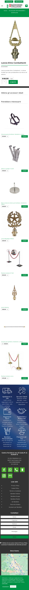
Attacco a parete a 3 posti (7, 168)
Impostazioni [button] (5, 586)
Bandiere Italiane (15, 493)
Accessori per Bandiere (15, 507)
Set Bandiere (15, 501)
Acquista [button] (25, 136)
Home (5, 10)
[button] (2, 6)
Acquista (13, 82)
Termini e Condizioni (15, 491)
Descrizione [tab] (4, 66)
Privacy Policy (15, 485)
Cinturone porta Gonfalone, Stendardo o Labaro (12, 134)
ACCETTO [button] (13, 586)
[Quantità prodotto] (4, 81)
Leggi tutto (4, 583)
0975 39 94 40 (19, 1)
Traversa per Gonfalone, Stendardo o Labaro (12, 341)
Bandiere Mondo (15, 499)
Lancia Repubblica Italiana (7, 238)
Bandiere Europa (15, 496)
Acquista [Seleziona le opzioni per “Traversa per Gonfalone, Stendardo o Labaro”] (25, 343)
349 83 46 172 (9, 1)
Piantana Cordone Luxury (7, 376)
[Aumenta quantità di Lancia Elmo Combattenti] (6, 82)
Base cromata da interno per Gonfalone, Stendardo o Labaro (14, 203)
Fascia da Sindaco (15, 504)
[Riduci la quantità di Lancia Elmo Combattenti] (2, 82)
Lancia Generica (5, 307)
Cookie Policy (15, 488)
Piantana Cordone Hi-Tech (7, 273)
